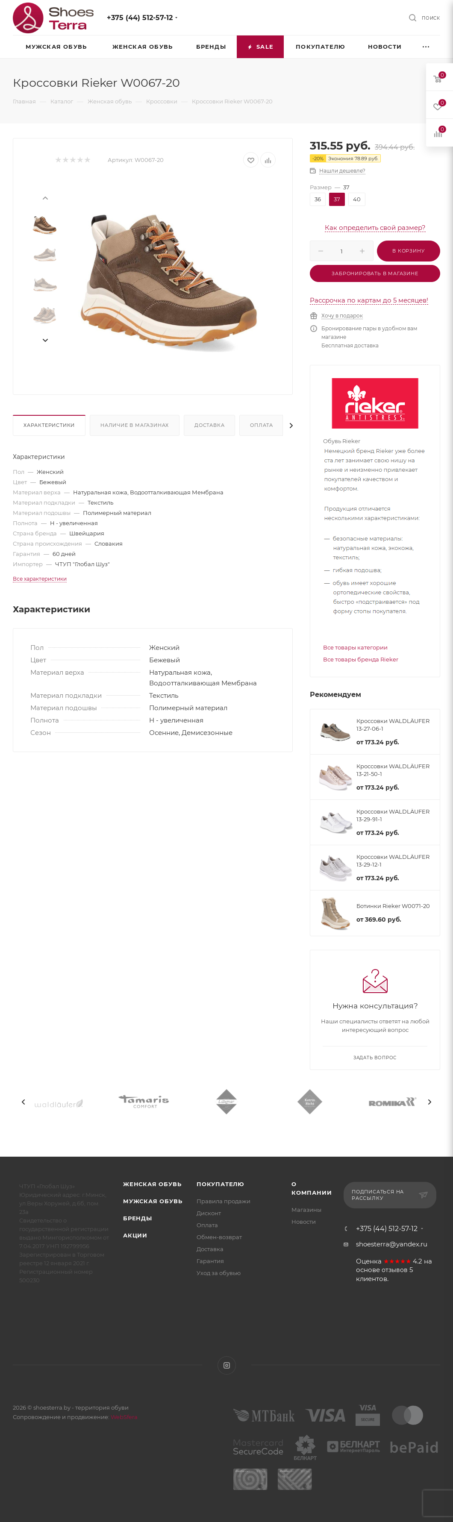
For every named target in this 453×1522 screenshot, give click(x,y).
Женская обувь (152, 1184)
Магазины (306, 1209)
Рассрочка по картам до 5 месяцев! (369, 300)
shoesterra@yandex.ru (391, 1244)
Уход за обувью (219, 1272)
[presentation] (44, 197)
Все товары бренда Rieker (360, 659)
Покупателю (220, 1184)
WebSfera (123, 1416)
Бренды (137, 1218)
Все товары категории (355, 647)
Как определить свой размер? (375, 227)
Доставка (209, 425)
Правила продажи (223, 1201)
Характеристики (49, 425)
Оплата (261, 425)
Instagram (227, 1365)
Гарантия (210, 1261)
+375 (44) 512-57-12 (140, 18)
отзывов (395, 1270)
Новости (303, 1221)
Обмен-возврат (219, 1237)
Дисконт (209, 1213)
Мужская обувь (152, 1201)
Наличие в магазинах (134, 425)
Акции (135, 1235)
